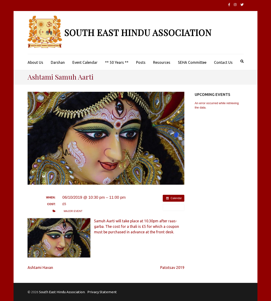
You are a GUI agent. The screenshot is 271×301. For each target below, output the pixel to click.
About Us (35, 62)
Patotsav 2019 (172, 267)
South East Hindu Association (137, 32)
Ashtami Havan (40, 267)
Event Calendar (84, 62)
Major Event (73, 211)
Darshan (58, 62)
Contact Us (223, 62)
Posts (140, 62)
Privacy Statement (102, 292)
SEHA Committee (192, 62)
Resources (161, 62)
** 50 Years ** (116, 62)
